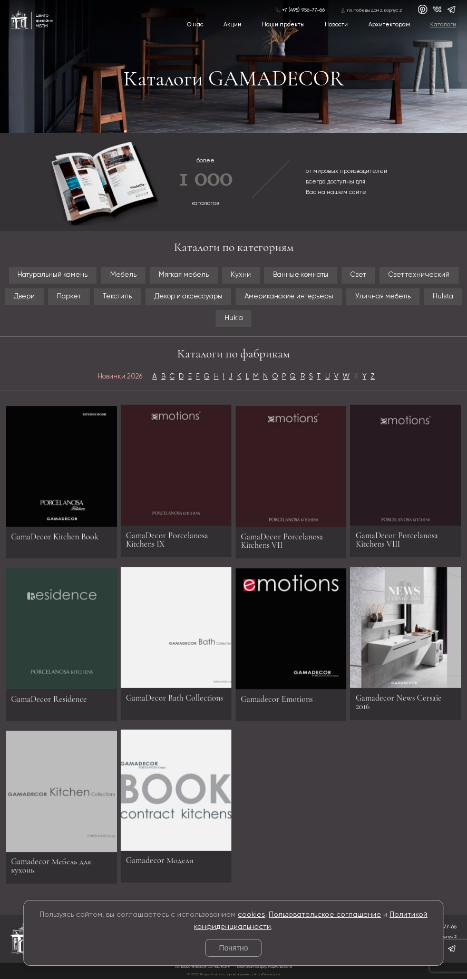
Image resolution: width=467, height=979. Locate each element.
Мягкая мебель (184, 275)
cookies (251, 914)
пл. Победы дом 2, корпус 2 (374, 10)
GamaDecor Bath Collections (174, 693)
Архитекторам (389, 25)
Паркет (69, 296)
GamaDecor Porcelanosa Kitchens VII (282, 545)
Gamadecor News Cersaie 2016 (399, 697)
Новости (336, 25)
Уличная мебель (383, 296)
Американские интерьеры (289, 296)
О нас (195, 25)
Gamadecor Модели (159, 856)
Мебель (123, 275)
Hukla (234, 318)
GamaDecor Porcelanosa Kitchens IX (167, 535)
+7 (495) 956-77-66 (303, 10)
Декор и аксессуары (188, 296)
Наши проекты (283, 25)
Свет (358, 275)
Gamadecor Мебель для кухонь (51, 870)
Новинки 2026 (120, 376)
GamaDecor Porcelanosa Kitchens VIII (397, 535)
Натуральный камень (52, 275)
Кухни (241, 275)
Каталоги (443, 25)
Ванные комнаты (300, 275)
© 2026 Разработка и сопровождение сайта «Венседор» (233, 974)
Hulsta (443, 296)
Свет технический (419, 275)
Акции (232, 25)
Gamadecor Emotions (277, 704)
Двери (24, 296)
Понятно (233, 948)
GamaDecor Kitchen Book (55, 541)
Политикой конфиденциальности (264, 967)
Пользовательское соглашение (325, 914)
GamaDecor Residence (49, 704)
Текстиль (117, 296)
